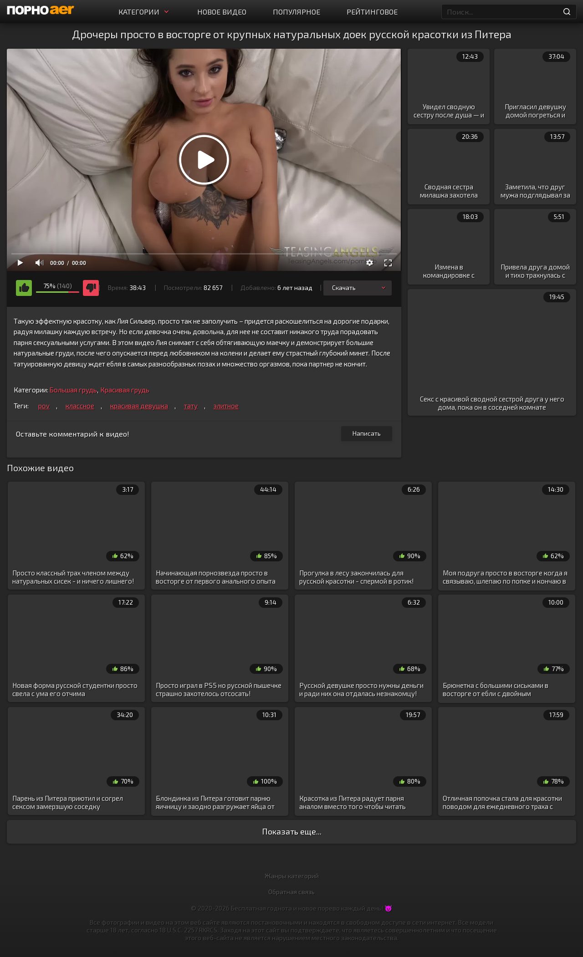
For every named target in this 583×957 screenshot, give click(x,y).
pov (44, 406)
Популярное (296, 11)
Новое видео (221, 11)
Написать (367, 433)
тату (191, 406)
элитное (226, 406)
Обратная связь (291, 892)
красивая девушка (139, 406)
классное (80, 406)
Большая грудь (73, 390)
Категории (144, 11)
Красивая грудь (124, 390)
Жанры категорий (292, 876)
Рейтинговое (372, 11)
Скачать (359, 287)
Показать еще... (292, 831)
